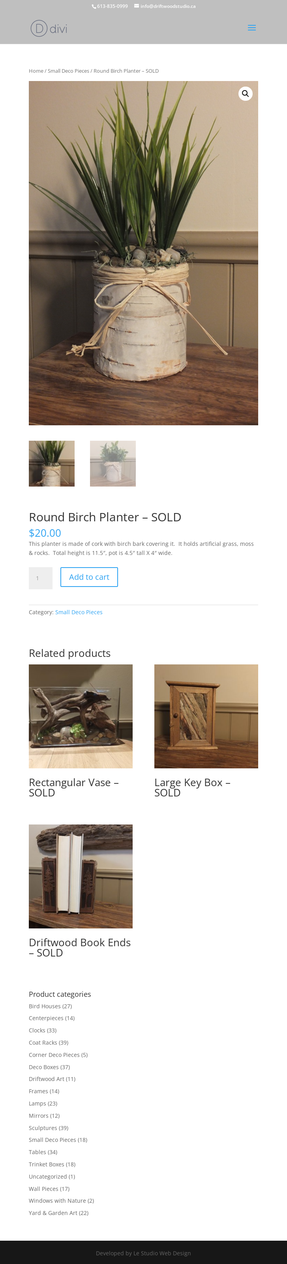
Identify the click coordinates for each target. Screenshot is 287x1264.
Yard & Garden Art (53, 1213)
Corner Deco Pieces (54, 1054)
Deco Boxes (44, 1067)
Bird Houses (45, 1006)
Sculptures (43, 1128)
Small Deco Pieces (68, 70)
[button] (245, 94)
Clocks (37, 1030)
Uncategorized (48, 1176)
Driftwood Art (46, 1079)
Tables (37, 1152)
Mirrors (39, 1115)
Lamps (37, 1103)
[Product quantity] (41, 578)
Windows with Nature (57, 1200)
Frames (38, 1091)
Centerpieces (46, 1018)
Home (36, 70)
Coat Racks (43, 1042)
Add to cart (89, 577)
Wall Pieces (43, 1188)
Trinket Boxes (46, 1164)
